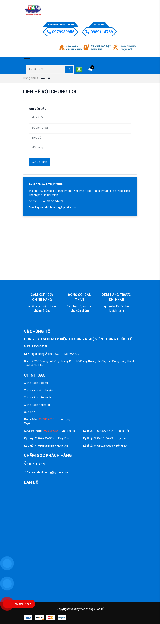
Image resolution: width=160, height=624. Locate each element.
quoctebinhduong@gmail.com (46, 472)
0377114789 (34, 464)
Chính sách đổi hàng (37, 404)
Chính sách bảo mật (37, 382)
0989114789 (99, 31)
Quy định (29, 412)
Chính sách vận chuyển (38, 390)
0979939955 (60, 31)
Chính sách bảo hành (37, 397)
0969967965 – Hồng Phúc (54, 438)
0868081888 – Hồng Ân (53, 445)
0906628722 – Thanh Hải (113, 430)
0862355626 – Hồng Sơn (112, 445)
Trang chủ (29, 78)
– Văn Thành (59, 430)
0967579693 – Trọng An (112, 438)
